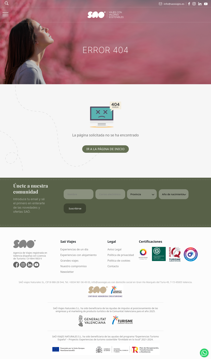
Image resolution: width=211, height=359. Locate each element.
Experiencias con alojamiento (78, 255)
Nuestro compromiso (73, 266)
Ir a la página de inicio (105, 149)
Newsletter (67, 272)
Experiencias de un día (74, 249)
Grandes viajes (69, 260)
